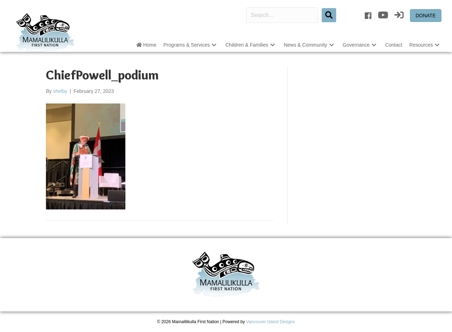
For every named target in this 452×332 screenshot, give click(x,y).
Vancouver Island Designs (270, 321)
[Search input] (282, 15)
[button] (214, 45)
